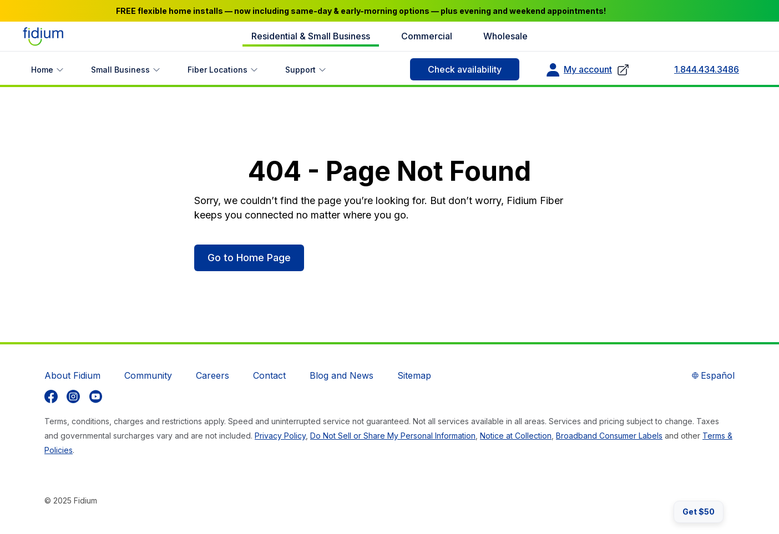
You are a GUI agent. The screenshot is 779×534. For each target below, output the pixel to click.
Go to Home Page (249, 257)
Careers (212, 375)
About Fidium (72, 375)
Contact (269, 375)
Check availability (465, 69)
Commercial (426, 36)
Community (148, 375)
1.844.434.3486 (706, 69)
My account (588, 70)
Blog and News (341, 375)
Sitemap (414, 375)
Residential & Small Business (310, 36)
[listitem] (51, 396)
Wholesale (505, 36)
